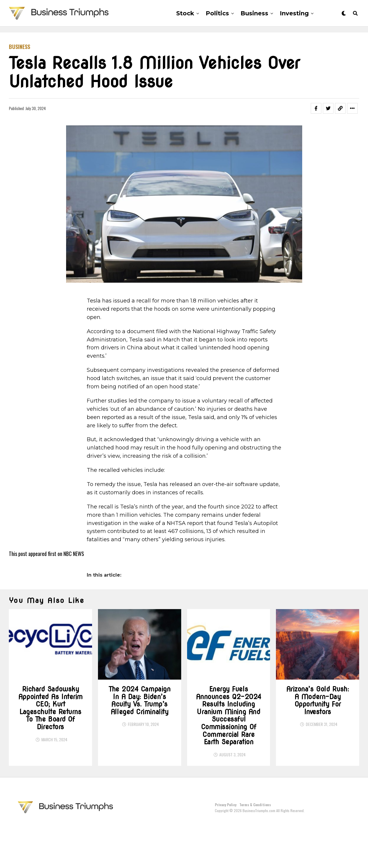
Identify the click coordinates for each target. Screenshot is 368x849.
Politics (217, 13)
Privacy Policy (225, 828)
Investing (294, 13)
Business (254, 13)
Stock (185, 13)
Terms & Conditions (255, 828)
